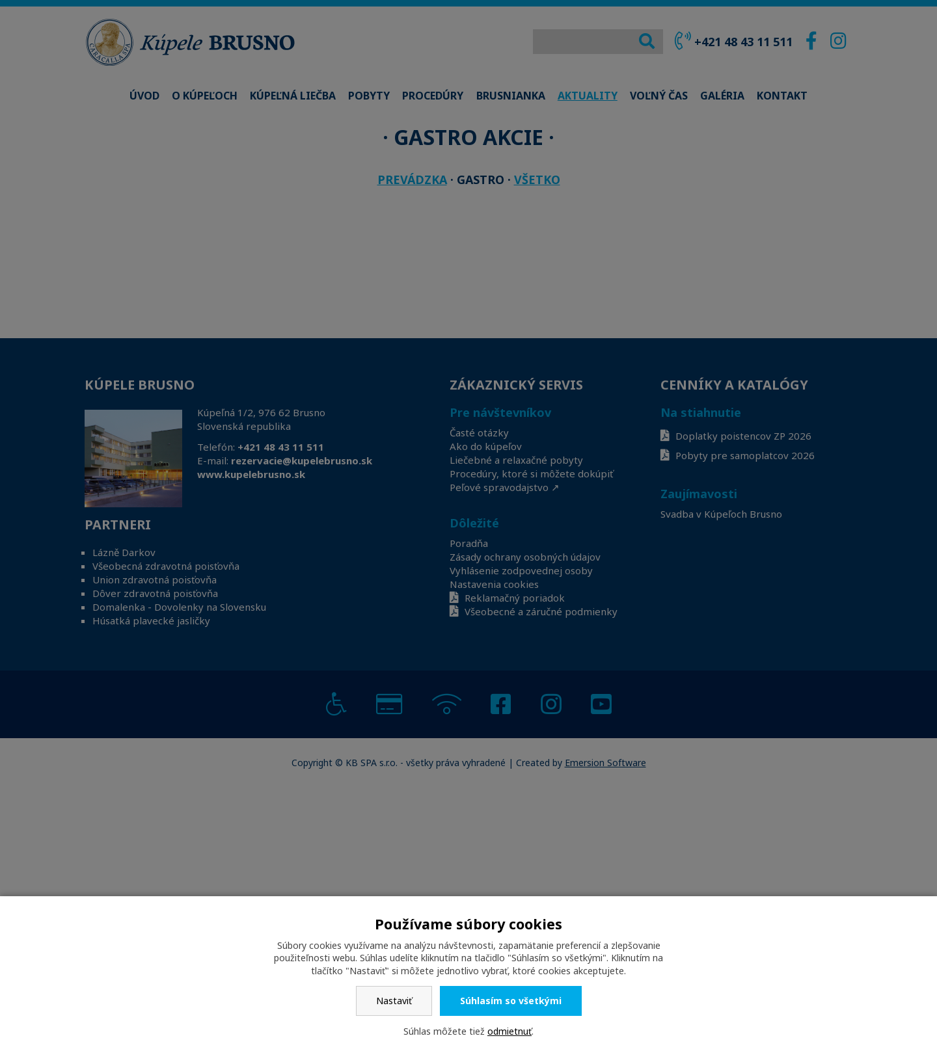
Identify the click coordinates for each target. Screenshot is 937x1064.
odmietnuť (509, 1031)
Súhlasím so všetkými (511, 1000)
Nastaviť (394, 1000)
